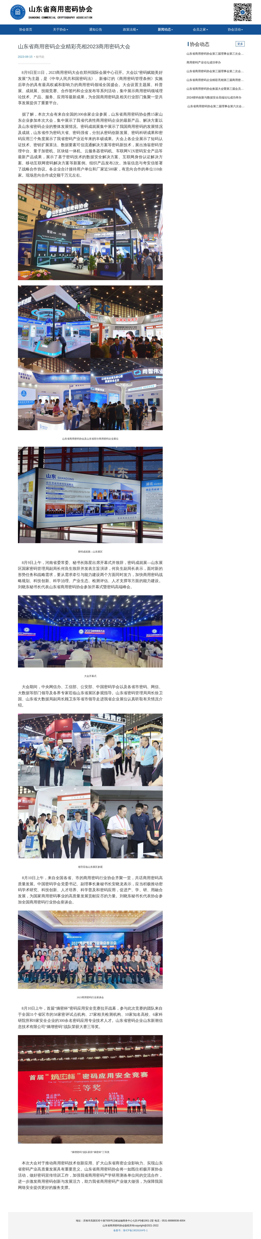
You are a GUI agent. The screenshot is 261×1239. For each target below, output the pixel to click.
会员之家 (200, 29)
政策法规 (130, 29)
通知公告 (95, 29)
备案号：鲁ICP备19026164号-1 (130, 1230)
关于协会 (60, 29)
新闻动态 (165, 29)
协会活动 (235, 29)
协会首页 (25, 29)
